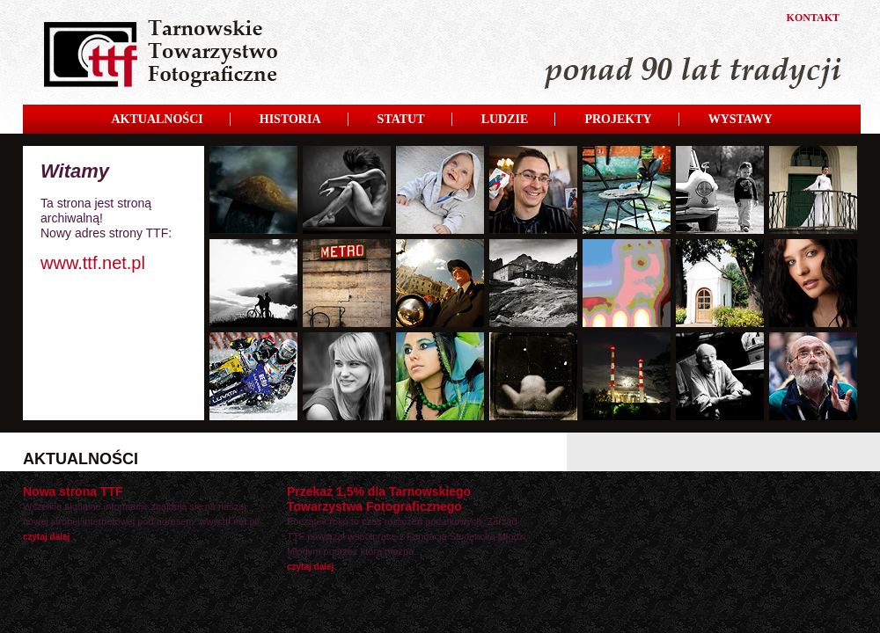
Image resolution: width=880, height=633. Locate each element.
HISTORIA (290, 119)
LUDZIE (505, 119)
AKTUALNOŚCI (156, 119)
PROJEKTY (617, 119)
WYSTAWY (740, 119)
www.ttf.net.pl (92, 263)
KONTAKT (813, 17)
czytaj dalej (46, 537)
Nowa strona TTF (73, 491)
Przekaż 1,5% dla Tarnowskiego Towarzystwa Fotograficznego (379, 498)
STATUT (401, 119)
